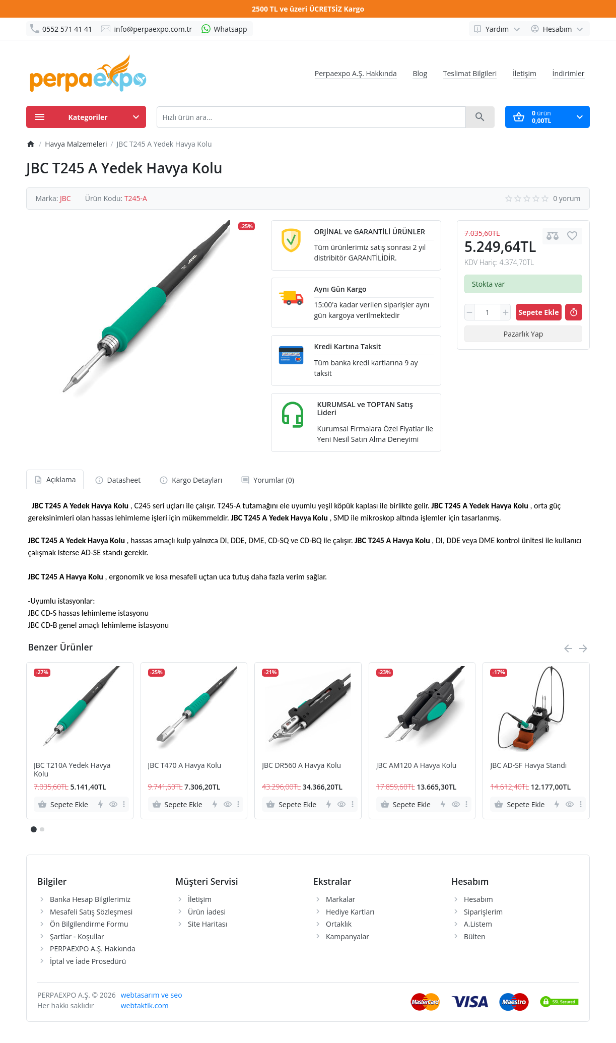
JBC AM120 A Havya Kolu (416, 765)
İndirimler (569, 73)
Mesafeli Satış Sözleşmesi (91, 912)
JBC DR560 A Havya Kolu (301, 765)
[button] (42, 829)
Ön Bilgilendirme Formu (89, 924)
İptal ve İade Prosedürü (88, 961)
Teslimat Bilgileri (470, 73)
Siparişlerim (483, 912)
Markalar (340, 899)
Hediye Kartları (350, 912)
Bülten (475, 936)
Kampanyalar (347, 936)
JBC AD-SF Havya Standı (528, 765)
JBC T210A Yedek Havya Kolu (72, 769)
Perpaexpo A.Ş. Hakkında (356, 73)
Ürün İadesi (207, 912)
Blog (420, 73)
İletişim (524, 73)
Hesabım (478, 899)
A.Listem (478, 924)
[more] (124, 804)
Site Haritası (207, 924)
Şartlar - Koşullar (77, 936)
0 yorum (566, 198)
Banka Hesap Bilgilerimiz (90, 899)
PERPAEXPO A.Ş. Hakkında (92, 948)
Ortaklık (339, 924)
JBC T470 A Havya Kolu (185, 765)
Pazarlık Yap (523, 334)
